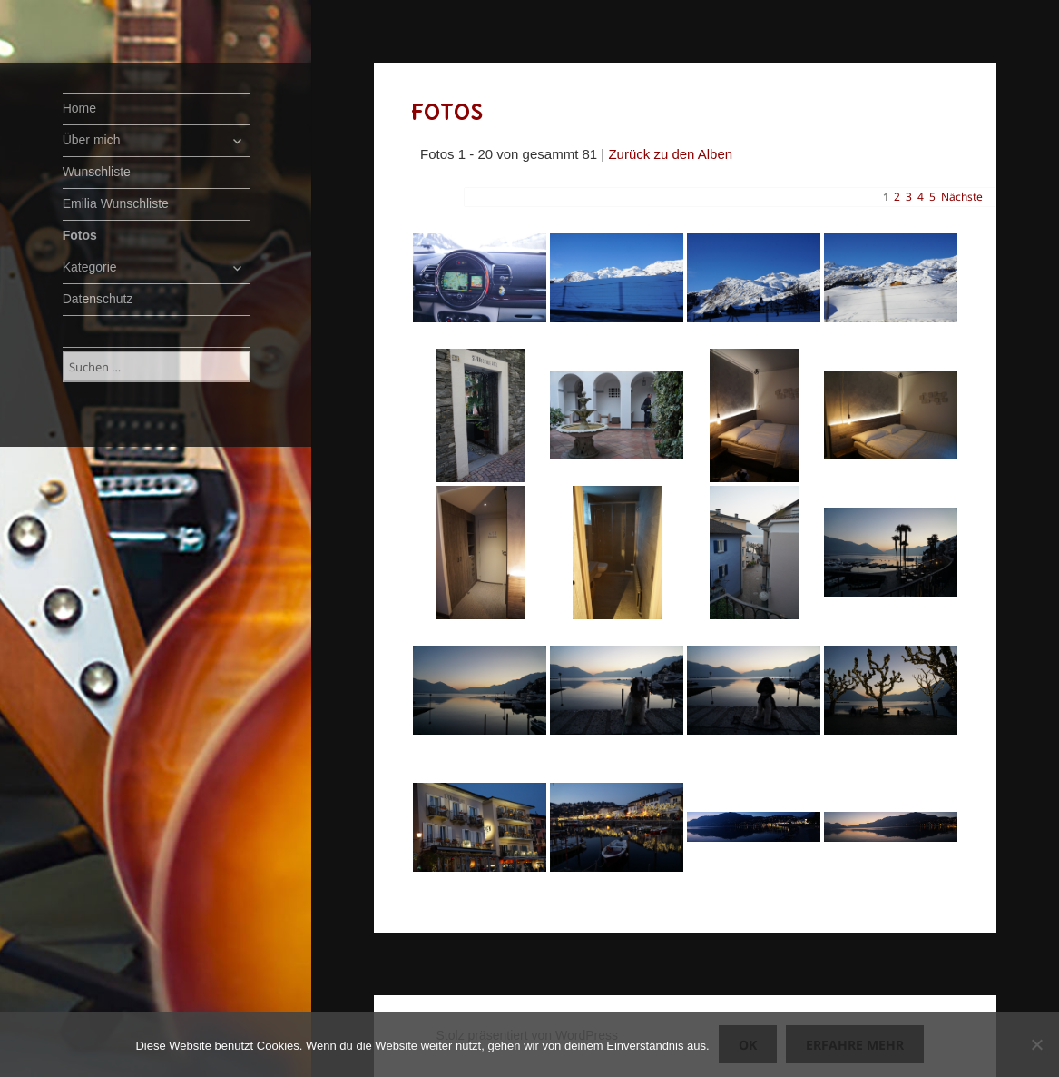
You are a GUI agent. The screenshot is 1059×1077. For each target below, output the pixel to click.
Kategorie (90, 267)
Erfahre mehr (855, 1044)
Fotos (80, 235)
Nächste (962, 196)
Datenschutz (98, 298)
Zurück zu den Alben (670, 154)
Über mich (92, 140)
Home (79, 108)
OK (748, 1044)
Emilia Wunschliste (116, 203)
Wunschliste (97, 171)
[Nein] (1036, 1044)
